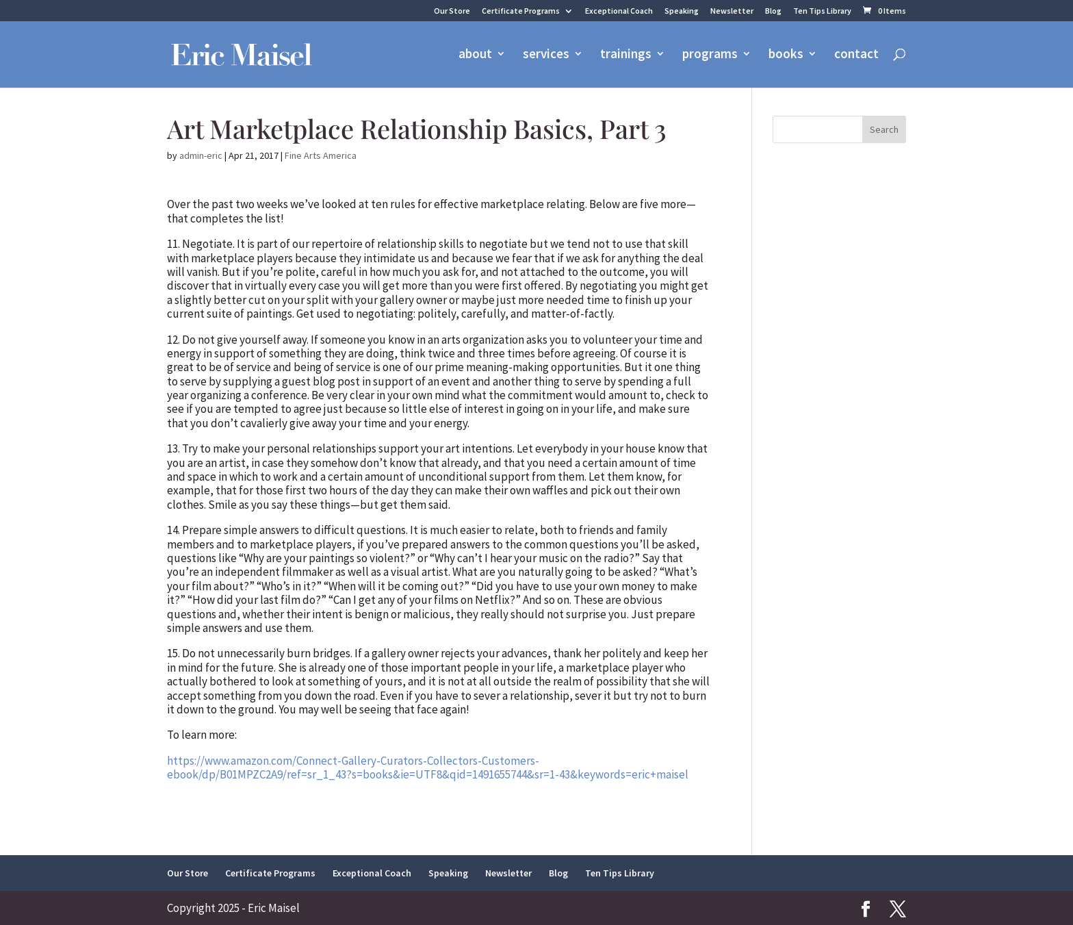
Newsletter (731, 11)
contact (856, 56)
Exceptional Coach (619, 11)
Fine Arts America (321, 155)
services (546, 56)
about (475, 56)
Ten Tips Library (822, 11)
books (785, 56)
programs (710, 56)
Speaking (681, 11)
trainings (625, 56)
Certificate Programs (521, 11)
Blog (773, 11)
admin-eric (200, 155)
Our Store (452, 11)
